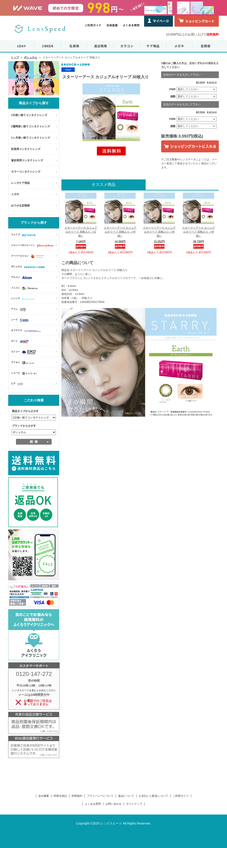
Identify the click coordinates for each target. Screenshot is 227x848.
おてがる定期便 (20, 205)
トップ (15, 57)
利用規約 (77, 795)
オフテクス (27, 331)
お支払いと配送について (153, 795)
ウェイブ (24, 235)
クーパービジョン (29, 256)
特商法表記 (60, 795)
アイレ (19, 309)
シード (21, 320)
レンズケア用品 (20, 183)
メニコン (25, 288)
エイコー (24, 352)
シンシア (24, 299)
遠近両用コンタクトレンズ (27, 160)
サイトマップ (134, 803)
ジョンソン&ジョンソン (33, 245)
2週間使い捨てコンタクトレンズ (30, 126)
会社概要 (43, 795)
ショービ (25, 373)
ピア (18, 384)
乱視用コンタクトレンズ (25, 149)
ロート (21, 341)
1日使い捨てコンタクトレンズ (29, 115)
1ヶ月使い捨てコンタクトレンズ (30, 137)
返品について (126, 795)
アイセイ (23, 363)
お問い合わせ (113, 803)
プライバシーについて (100, 795)
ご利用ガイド (181, 795)
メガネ (15, 194)
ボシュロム (30, 57)
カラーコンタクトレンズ (25, 171)
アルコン (22, 277)
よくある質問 (93, 803)
